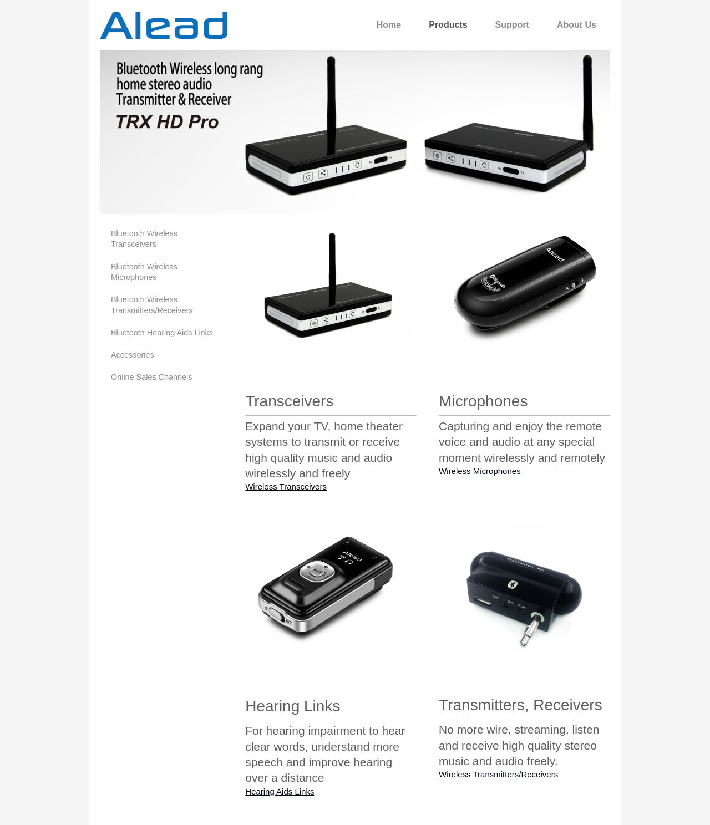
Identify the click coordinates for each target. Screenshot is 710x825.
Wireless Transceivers (286, 486)
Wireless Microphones (480, 471)
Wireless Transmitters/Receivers (498, 774)
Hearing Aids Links (279, 791)
